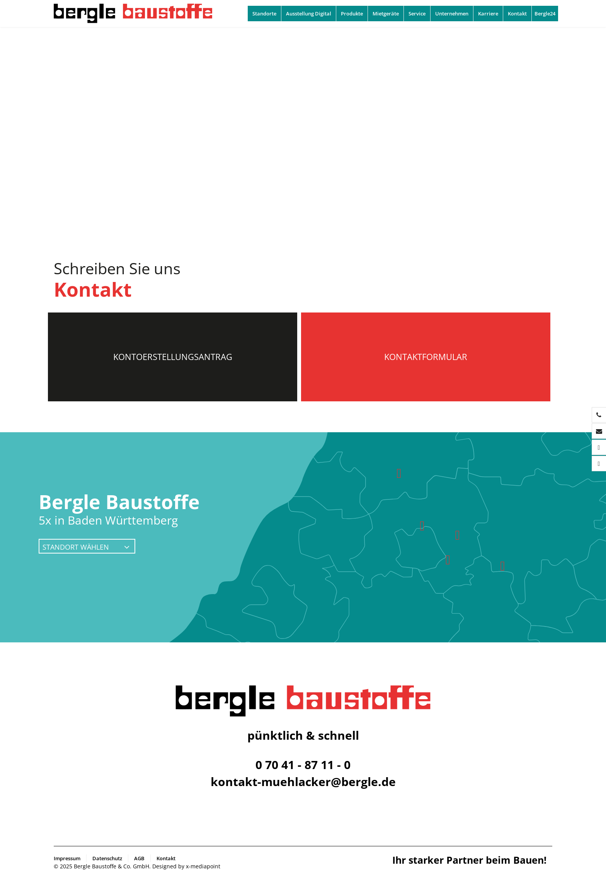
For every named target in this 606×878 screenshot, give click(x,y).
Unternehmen (451, 13)
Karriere (488, 13)
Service (417, 13)
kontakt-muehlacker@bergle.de (303, 782)
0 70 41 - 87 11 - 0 (303, 765)
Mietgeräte (386, 13)
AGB (139, 858)
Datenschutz (107, 858)
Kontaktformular (425, 356)
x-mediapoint (203, 866)
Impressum (67, 858)
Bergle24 (545, 13)
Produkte (352, 13)
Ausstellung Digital (308, 13)
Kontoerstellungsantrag (172, 356)
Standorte (264, 13)
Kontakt (517, 13)
